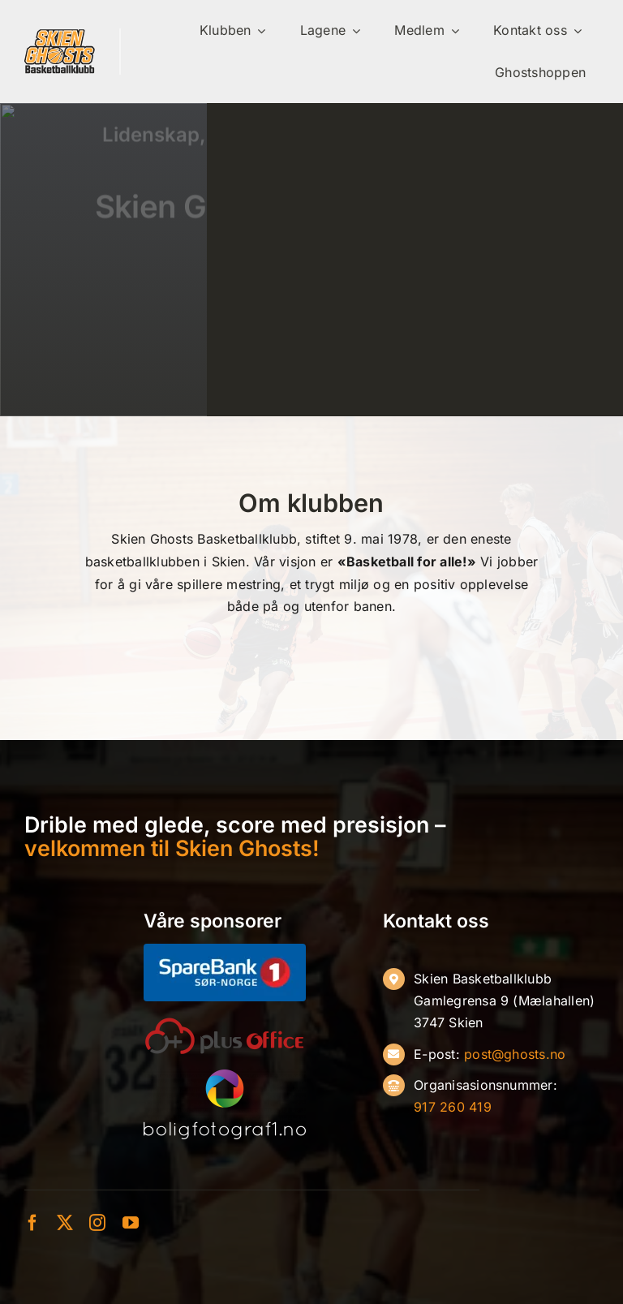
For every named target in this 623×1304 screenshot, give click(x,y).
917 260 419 (453, 1107)
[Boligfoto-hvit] (225, 1076)
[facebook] (32, 1223)
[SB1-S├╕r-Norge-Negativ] (225, 950)
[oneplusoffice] (225, 1023)
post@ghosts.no (514, 1054)
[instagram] (97, 1223)
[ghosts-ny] (59, 35)
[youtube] (130, 1223)
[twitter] (65, 1223)
